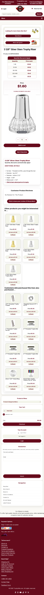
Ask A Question (22, 152)
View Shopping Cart (7, 571)
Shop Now (5, 486)
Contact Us (6, 497)
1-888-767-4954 (22, 3)
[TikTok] (23, 592)
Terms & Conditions (8, 494)
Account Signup (7, 500)
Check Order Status (7, 567)
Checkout (22, 424)
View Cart (9, 410)
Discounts (4, 545)
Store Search (6, 489)
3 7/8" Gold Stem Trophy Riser (12, 225)
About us (4, 543)
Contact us (4, 547)
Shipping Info (5, 562)
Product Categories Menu (10, 401)
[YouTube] (20, 592)
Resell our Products (7, 555)
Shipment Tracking (7, 566)
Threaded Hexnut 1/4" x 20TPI (30, 304)
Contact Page (5, 582)
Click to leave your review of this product (22, 201)
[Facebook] (15, 592)
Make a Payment (6, 569)
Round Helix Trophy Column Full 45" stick (29, 379)
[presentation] (22, 467)
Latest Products (7, 503)
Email (4, 457)
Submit (22, 476)
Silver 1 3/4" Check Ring (12, 379)
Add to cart (22, 145)
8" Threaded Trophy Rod (30, 354)
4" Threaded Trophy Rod (12, 354)
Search (39, 14)
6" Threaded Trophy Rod (30, 329)
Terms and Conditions (7, 551)
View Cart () (38, 8)
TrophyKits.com (22, 1)
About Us (5, 492)
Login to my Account (7, 564)
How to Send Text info (8, 553)
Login (22, 441)
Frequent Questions (7, 549)
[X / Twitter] (28, 592)
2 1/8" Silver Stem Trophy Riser (30, 225)
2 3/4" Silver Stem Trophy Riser (28, 250)
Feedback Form (6, 585)
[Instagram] (18, 592)
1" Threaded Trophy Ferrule (11, 329)
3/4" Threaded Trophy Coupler (12, 304)
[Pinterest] (25, 592)
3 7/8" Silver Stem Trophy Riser (10, 275)
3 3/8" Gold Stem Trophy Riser (12, 250)
